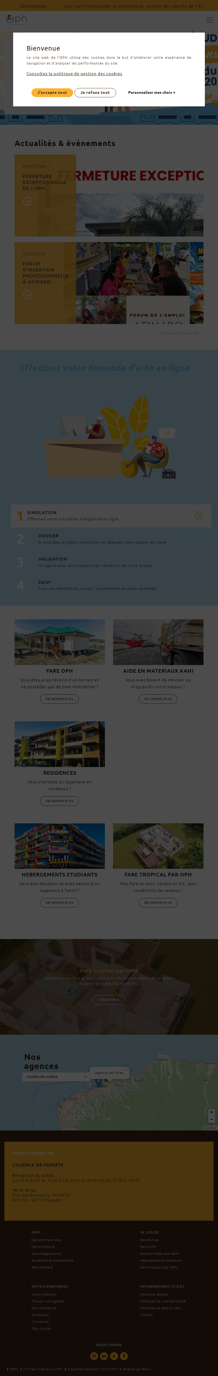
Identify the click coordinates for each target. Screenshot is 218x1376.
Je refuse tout (95, 92)
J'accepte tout (52, 92)
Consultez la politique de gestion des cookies (81, 73)
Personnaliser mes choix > (152, 92)
